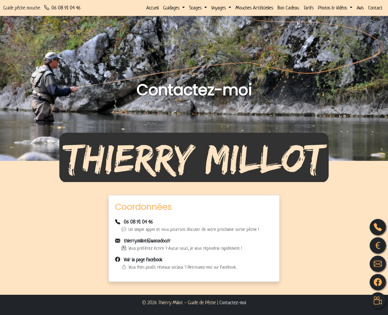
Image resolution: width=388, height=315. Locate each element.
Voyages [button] (219, 8)
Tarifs (308, 8)
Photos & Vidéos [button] (333, 8)
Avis (360, 8)
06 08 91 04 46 (62, 8)
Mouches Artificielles (254, 8)
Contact (375, 8)
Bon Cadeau (288, 8)
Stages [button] (196, 8)
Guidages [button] (172, 8)
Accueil (152, 8)
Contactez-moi (232, 302)
